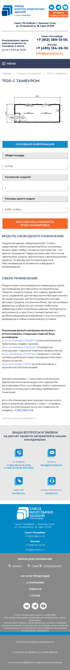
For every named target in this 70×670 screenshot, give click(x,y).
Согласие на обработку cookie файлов (35, 652)
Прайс (33, 565)
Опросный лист (50, 565)
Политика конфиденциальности (35, 642)
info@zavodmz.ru (49, 53)
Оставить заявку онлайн (58, 14)
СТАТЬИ (35, 595)
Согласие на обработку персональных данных (35, 662)
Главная (6, 73)
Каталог (15, 565)
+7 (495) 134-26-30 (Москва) (19, 468)
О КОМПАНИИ (35, 582)
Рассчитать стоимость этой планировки (35, 223)
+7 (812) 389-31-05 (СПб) (18, 465)
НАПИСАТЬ (18, 493)
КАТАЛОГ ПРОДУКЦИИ (35, 576)
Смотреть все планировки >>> (19, 418)
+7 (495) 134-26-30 (52, 48)
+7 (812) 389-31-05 (52, 40)
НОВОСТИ (35, 589)
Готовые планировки (29, 73)
